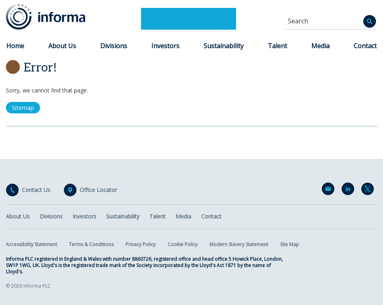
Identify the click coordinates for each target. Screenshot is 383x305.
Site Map (289, 244)
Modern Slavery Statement (239, 244)
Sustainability (224, 45)
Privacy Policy (141, 244)
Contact (365, 45)
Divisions (113, 45)
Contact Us (36, 190)
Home (15, 45)
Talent (277, 45)
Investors (165, 45)
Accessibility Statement (31, 244)
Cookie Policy (183, 244)
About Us (62, 45)
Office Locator (98, 190)
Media (320, 45)
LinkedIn (349, 190)
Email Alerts (329, 190)
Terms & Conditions (91, 244)
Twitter (369, 190)
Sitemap (23, 107)
